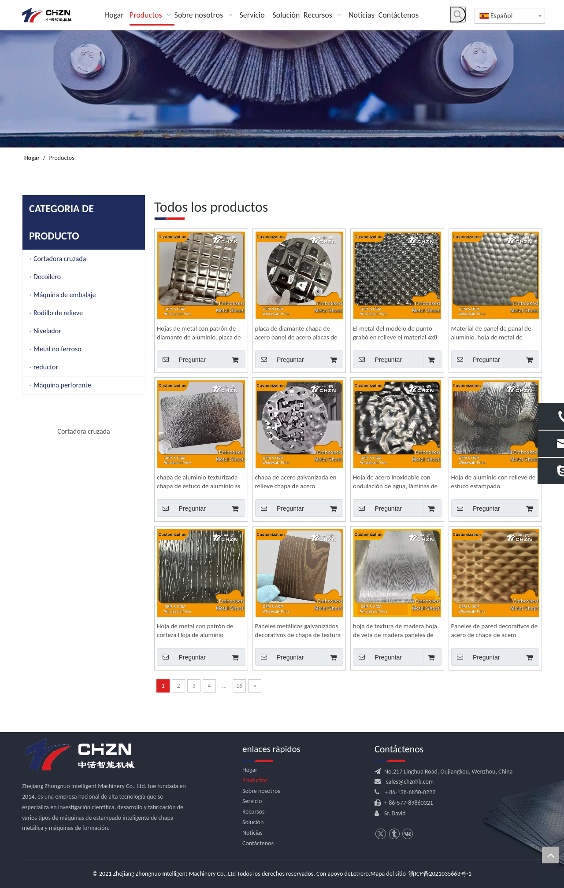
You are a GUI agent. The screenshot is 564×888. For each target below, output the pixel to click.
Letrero (360, 873)
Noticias (252, 832)
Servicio (252, 801)
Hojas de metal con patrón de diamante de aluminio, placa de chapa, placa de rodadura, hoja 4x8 (199, 333)
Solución (252, 822)
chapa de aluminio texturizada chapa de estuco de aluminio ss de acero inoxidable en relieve (198, 481)
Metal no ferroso (57, 349)
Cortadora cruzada (59, 258)
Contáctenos (258, 843)
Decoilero (47, 277)
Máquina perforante (62, 385)
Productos (254, 780)
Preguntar (181, 359)
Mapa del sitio (388, 873)
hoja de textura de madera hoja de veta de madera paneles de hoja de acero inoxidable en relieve (395, 630)
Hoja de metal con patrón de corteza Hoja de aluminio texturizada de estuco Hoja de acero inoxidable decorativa (197, 630)
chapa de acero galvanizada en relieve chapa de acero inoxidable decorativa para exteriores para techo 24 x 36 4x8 (296, 481)
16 (239, 685)
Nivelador (47, 331)
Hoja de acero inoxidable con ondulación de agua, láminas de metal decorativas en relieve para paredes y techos (395, 481)
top (550, 855)
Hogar (249, 770)
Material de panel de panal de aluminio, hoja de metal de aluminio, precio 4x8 (491, 333)
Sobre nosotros (261, 791)
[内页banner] (282, 88)
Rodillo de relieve (58, 313)
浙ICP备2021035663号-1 (439, 873)
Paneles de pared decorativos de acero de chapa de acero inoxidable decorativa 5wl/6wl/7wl (494, 630)
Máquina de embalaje (64, 295)
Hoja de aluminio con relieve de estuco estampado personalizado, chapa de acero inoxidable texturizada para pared (493, 481)
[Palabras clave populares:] (458, 14)
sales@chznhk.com (410, 781)
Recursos (253, 811)
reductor (45, 367)
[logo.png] (79, 755)
